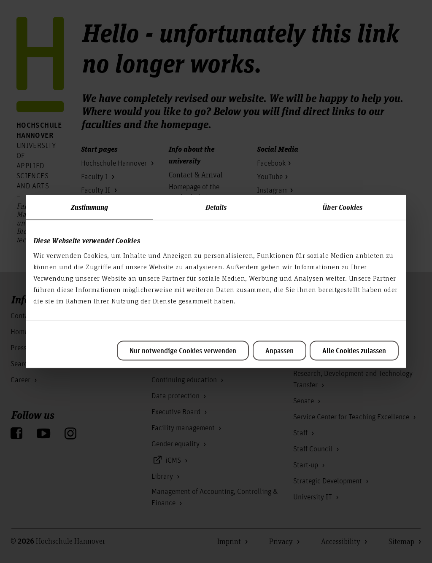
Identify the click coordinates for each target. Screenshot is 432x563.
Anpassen (279, 351)
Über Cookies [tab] (342, 207)
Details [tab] (216, 207)
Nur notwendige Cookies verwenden (183, 351)
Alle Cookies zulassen (354, 351)
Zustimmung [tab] (89, 207)
